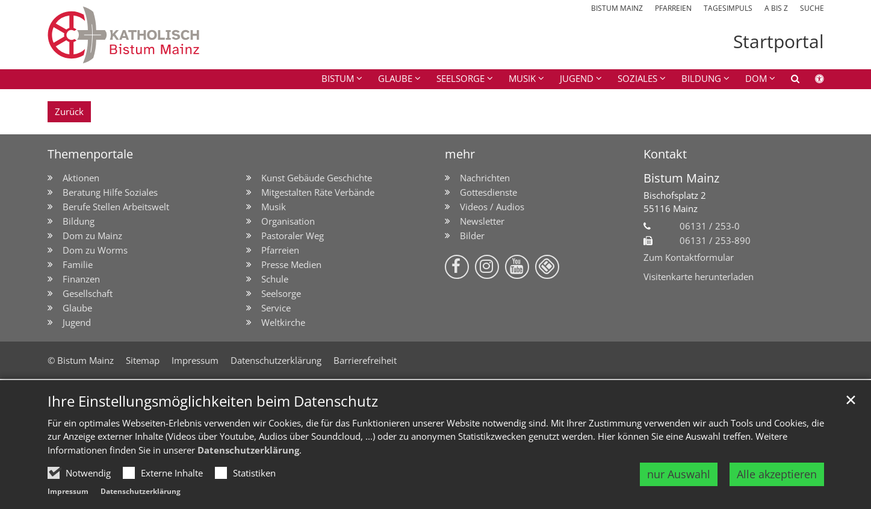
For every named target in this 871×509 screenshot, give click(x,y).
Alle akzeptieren (777, 474)
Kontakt (665, 153)
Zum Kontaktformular (688, 257)
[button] (787, 80)
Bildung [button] (701, 78)
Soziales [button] (637, 78)
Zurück (69, 111)
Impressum (68, 491)
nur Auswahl (678, 474)
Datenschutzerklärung (248, 450)
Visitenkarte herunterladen (698, 276)
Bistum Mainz (681, 178)
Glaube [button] (395, 78)
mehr (460, 153)
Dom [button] (756, 78)
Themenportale (90, 153)
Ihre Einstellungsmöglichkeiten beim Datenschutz (213, 401)
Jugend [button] (577, 78)
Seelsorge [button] (460, 78)
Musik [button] (522, 78)
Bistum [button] (337, 78)
